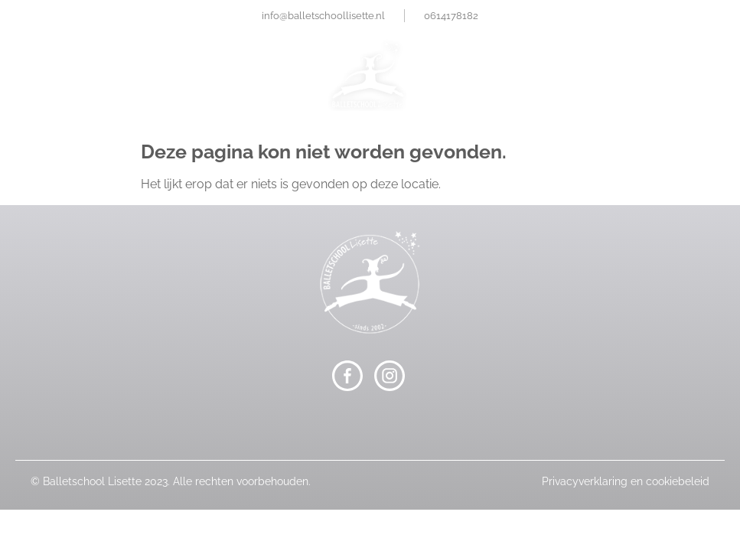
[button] (370, 134)
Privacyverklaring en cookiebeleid (625, 481)
